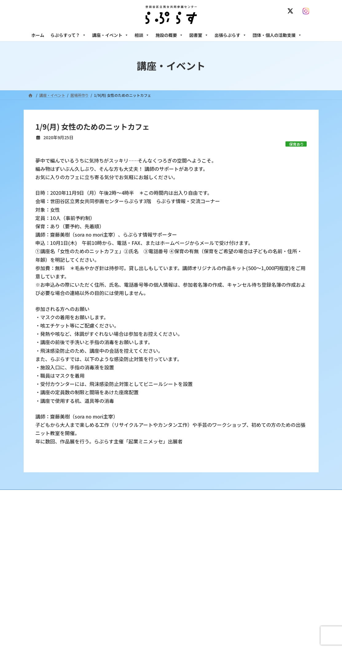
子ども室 (239, 622)
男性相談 (239, 569)
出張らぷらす (230, 35)
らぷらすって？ (68, 35)
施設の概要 (169, 35)
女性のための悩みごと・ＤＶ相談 (259, 531)
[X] (291, 11)
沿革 (137, 531)
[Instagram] (307, 11)
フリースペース (244, 601)
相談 (142, 35)
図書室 (198, 35)
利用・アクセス (146, 542)
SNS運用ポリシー (233, 495)
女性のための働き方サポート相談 (259, 542)
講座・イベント (110, 35)
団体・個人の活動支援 (277, 35)
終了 (137, 574)
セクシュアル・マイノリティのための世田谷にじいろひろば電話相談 (272, 556)
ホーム (37, 35)
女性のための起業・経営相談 (256, 579)
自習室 (237, 612)
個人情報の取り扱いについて (284, 495)
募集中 (139, 563)
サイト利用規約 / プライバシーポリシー (174, 495)
